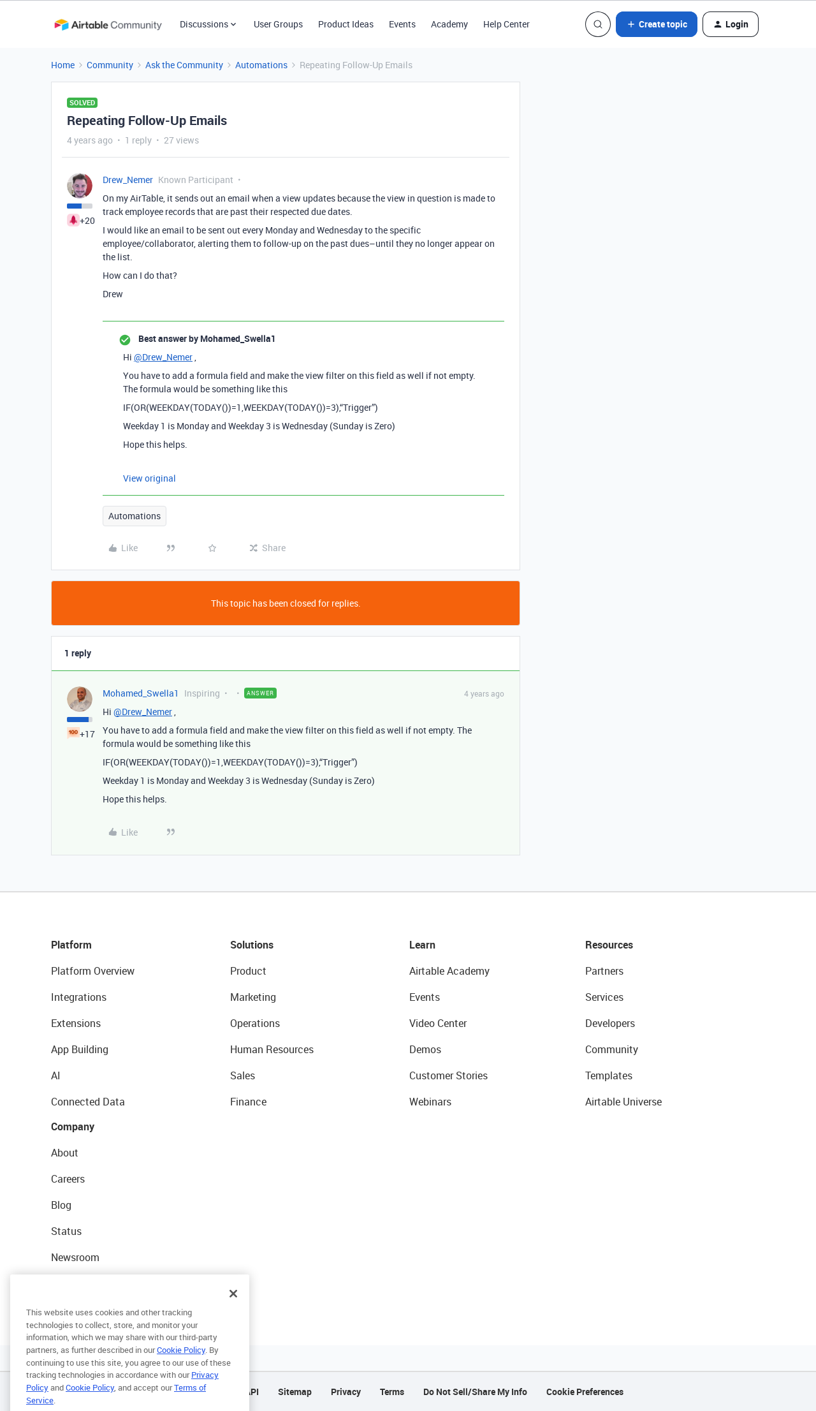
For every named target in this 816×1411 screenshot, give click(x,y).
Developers (610, 1023)
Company (72, 1126)
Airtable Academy (449, 971)
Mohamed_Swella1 (141, 693)
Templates (608, 1075)
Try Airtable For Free (96, 1283)
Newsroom (75, 1257)
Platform (71, 945)
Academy (449, 24)
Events (402, 24)
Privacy (346, 1391)
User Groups (278, 24)
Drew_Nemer (128, 180)
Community (110, 65)
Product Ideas (346, 24)
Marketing (253, 997)
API (252, 1391)
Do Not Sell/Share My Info (475, 1391)
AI (56, 1075)
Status (66, 1231)
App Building (79, 1049)
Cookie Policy (181, 1371)
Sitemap (295, 1391)
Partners (604, 971)
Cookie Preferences (584, 1391)
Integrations (78, 997)
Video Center (438, 1023)
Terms (392, 1391)
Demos (425, 1049)
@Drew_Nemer (163, 357)
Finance (248, 1102)
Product (248, 971)
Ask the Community (184, 65)
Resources (609, 945)
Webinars (430, 1102)
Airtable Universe (623, 1102)
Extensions (76, 1023)
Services (604, 997)
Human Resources (272, 1049)
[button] (656, 24)
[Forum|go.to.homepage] (107, 24)
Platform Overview (93, 971)
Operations (255, 1023)
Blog (61, 1205)
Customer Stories (448, 1075)
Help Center (506, 24)
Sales (242, 1075)
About (64, 1153)
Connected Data (88, 1102)
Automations (261, 65)
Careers (68, 1179)
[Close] (233, 1315)
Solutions (251, 945)
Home (63, 65)
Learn (422, 945)
